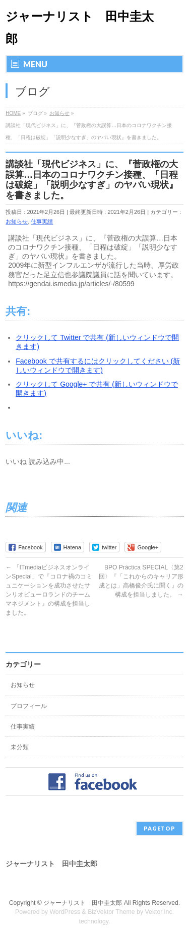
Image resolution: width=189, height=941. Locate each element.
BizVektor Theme (111, 911)
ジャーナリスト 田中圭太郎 (82, 902)
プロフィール (29, 706)
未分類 (20, 747)
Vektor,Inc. (159, 911)
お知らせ (17, 221)
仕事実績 (42, 221)
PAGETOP (159, 828)
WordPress (64, 911)
